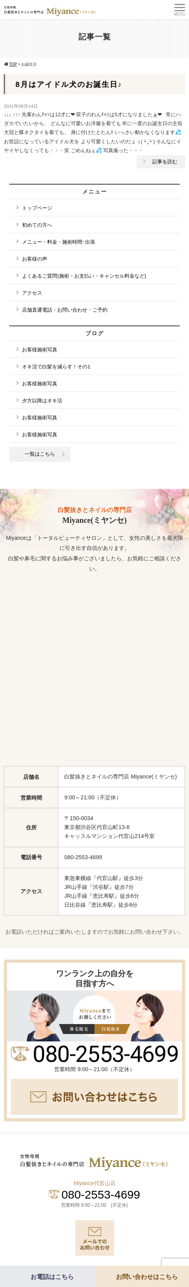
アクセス (32, 293)
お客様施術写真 (39, 350)
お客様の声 (34, 259)
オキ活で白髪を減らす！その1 (56, 367)
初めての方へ (37, 225)
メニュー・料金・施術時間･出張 (58, 242)
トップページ (37, 208)
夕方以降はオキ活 (42, 401)
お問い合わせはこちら (147, 1276)
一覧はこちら (40, 454)
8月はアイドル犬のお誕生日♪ (68, 84)
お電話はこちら (52, 1276)
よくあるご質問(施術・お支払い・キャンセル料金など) (84, 276)
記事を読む (164, 161)
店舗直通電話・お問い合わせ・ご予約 (64, 310)
